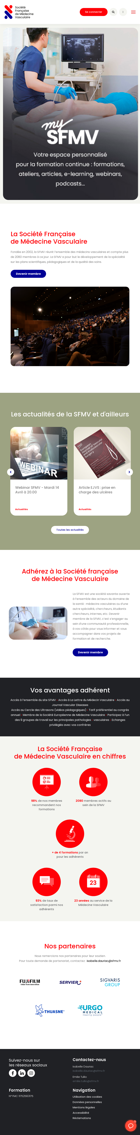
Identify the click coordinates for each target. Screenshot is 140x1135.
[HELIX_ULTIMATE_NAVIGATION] (133, 12)
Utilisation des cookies (87, 1097)
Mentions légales (84, 1107)
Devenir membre (28, 274)
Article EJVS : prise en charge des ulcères (97, 489)
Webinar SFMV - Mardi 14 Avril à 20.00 (37, 489)
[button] (130, 1125)
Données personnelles (87, 1102)
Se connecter (93, 12)
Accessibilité (81, 1113)
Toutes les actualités (70, 530)
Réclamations (82, 1118)
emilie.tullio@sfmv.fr (86, 1081)
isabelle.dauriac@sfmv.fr (104, 961)
